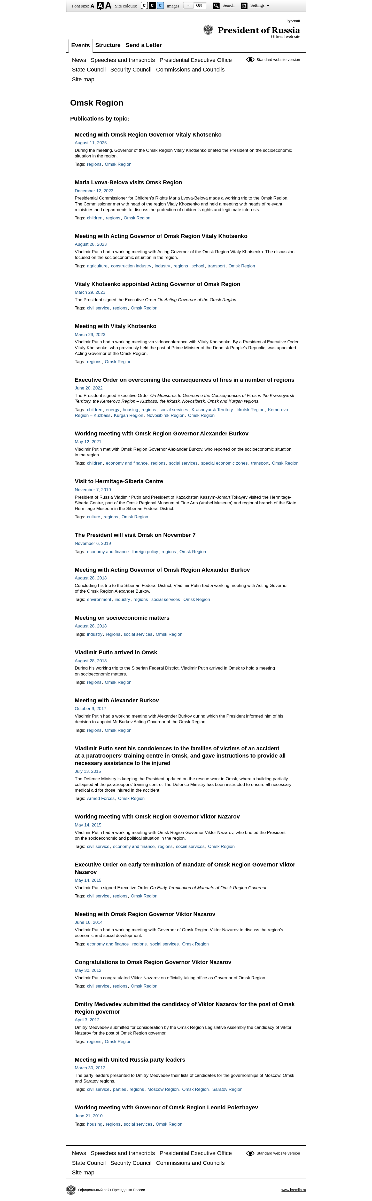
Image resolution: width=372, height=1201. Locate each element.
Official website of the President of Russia (251, 31)
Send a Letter (144, 45)
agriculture (97, 266)
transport (216, 266)
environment (99, 599)
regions (94, 164)
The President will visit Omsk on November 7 (135, 535)
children (95, 218)
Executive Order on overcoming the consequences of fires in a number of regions (185, 380)
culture (93, 516)
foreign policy (145, 551)
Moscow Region (163, 1089)
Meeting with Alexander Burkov (117, 700)
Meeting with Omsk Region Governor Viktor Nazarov (145, 914)
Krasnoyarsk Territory (212, 409)
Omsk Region (118, 164)
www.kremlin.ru (294, 1190)
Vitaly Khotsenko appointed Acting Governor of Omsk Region (158, 284)
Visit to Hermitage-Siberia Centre (119, 481)
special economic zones (224, 463)
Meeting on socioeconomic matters (122, 618)
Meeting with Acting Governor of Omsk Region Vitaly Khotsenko (161, 236)
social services (174, 409)
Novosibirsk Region (165, 415)
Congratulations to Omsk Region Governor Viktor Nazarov (153, 962)
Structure (108, 45)
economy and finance (127, 463)
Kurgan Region (128, 415)
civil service (98, 308)
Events (80, 45)
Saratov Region (227, 1089)
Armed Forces (101, 798)
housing (130, 409)
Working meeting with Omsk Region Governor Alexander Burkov (162, 433)
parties (119, 1089)
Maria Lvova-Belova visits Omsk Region (128, 182)
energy (112, 409)
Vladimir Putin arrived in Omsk (116, 652)
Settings (257, 5)
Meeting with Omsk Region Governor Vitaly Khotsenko (148, 134)
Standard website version (278, 59)
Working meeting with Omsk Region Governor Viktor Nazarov (157, 816)
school (197, 266)
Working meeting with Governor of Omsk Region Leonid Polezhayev (166, 1107)
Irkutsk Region (250, 409)
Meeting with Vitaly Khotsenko (116, 326)
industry (162, 266)
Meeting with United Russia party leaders (130, 1059)
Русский (293, 21)
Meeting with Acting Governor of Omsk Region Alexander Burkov (162, 570)
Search (228, 5)
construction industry (131, 266)
